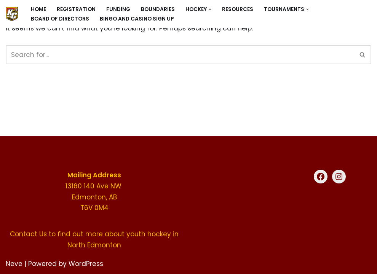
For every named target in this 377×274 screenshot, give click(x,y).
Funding (118, 9)
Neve (14, 263)
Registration (76, 9)
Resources (237, 9)
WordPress (86, 263)
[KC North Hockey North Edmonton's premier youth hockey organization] (12, 14)
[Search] (180, 54)
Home (38, 9)
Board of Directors (60, 18)
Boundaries (158, 9)
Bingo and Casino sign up (137, 18)
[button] (210, 9)
